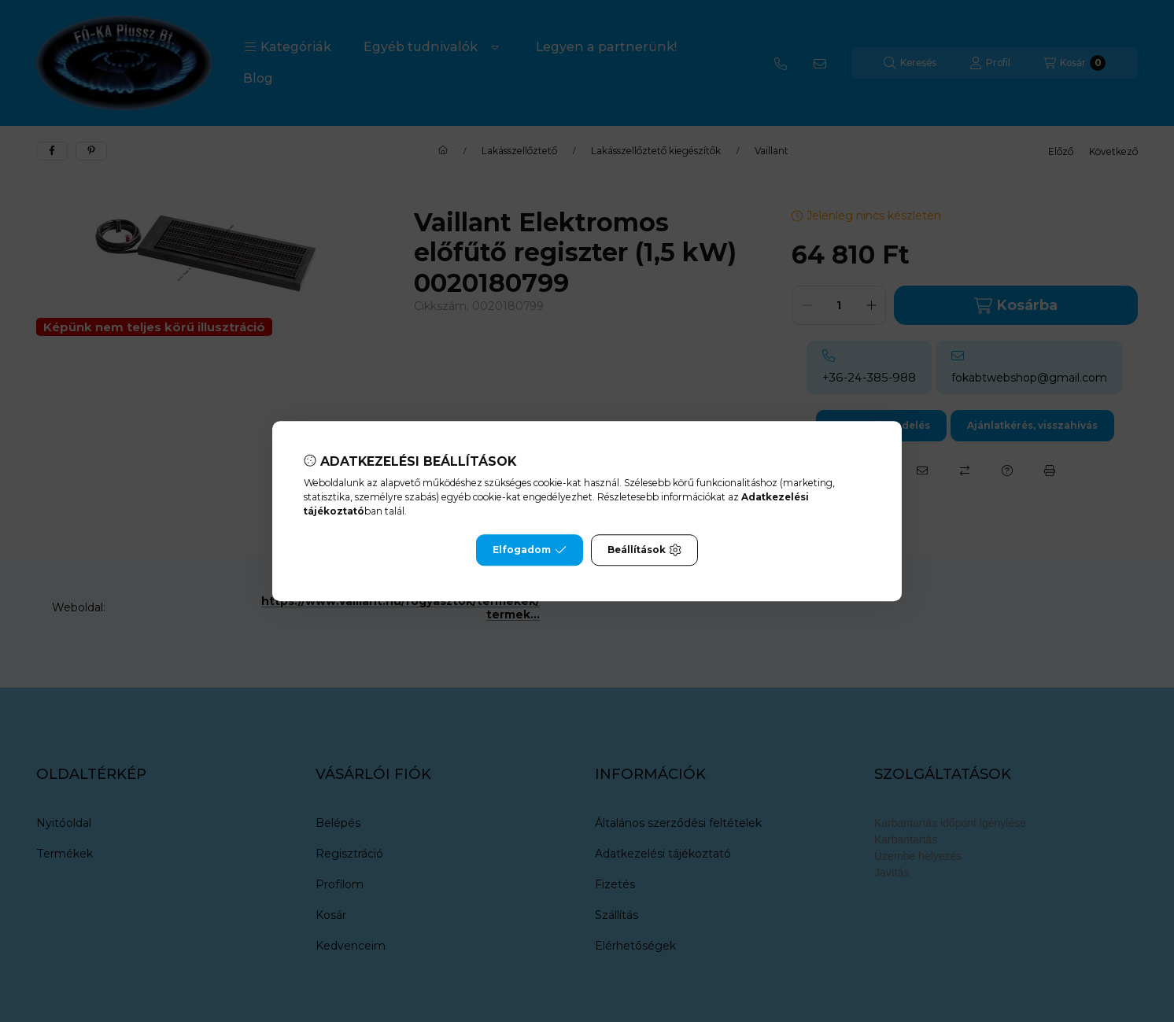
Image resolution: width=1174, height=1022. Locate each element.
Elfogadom (530, 550)
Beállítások (644, 550)
